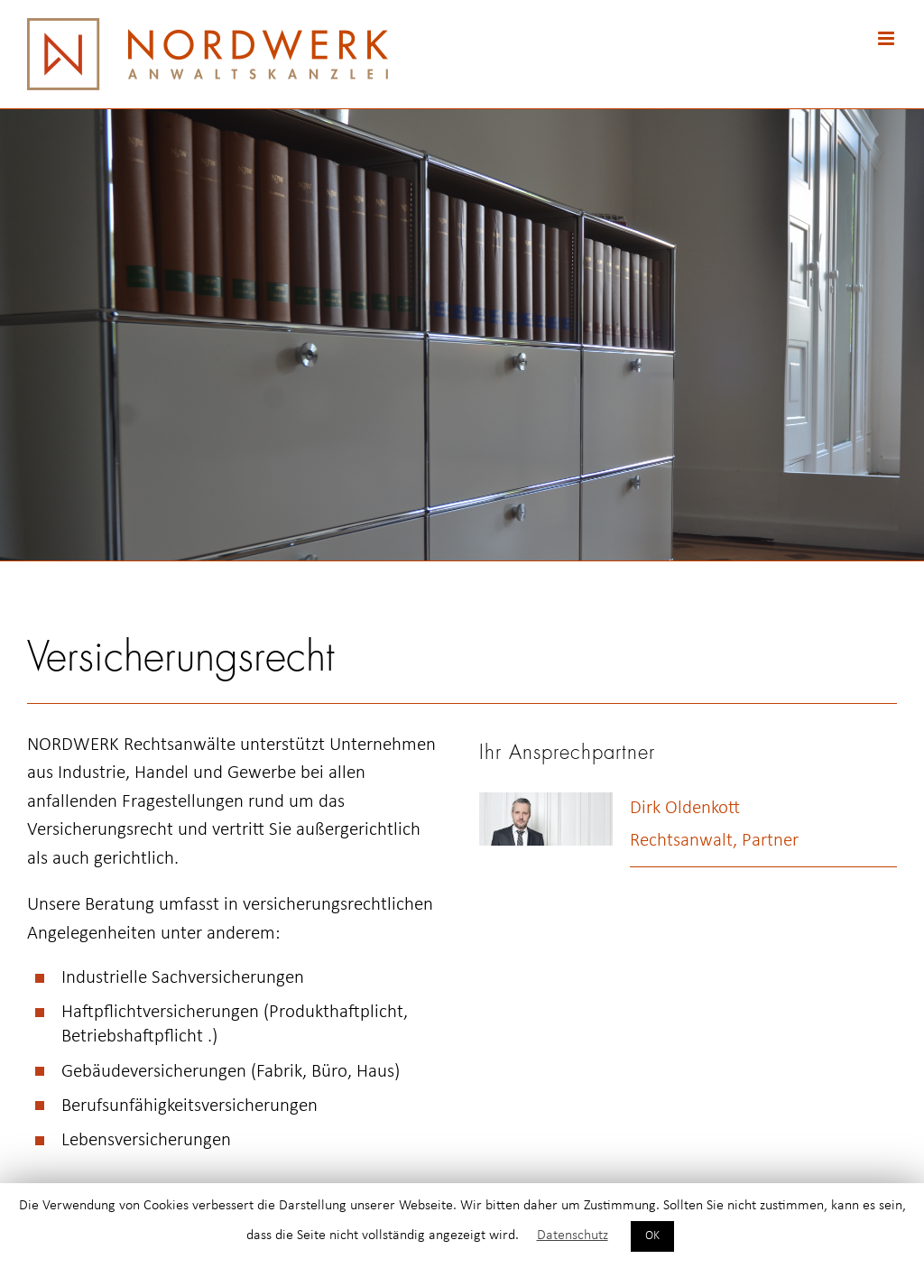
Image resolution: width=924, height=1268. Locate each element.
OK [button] (652, 1236)
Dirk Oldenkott (685, 808)
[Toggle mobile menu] (887, 38)
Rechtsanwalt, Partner (714, 840)
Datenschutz (572, 1235)
